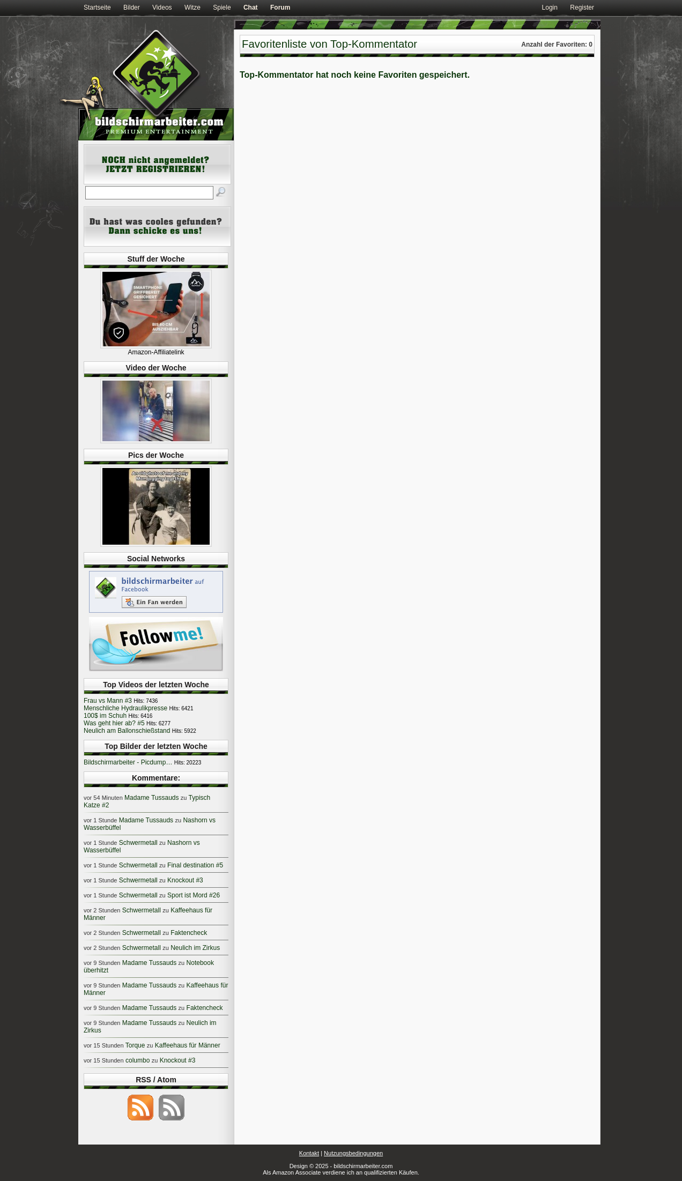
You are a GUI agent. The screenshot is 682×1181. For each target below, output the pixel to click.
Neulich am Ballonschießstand (127, 730)
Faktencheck (189, 933)
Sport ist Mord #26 (193, 895)
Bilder (131, 7)
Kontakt (309, 1153)
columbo (137, 1060)
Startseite (97, 7)
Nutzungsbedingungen (353, 1153)
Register (582, 7)
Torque (135, 1045)
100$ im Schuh (105, 715)
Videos (162, 7)
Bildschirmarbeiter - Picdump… (128, 762)
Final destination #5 (195, 865)
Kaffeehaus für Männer (187, 1045)
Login (550, 7)
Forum (280, 7)
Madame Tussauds (151, 797)
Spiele (222, 7)
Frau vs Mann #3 (108, 700)
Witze (192, 7)
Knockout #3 (185, 880)
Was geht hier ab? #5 (114, 723)
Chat (250, 7)
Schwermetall (138, 842)
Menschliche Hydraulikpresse (125, 708)
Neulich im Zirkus (195, 948)
